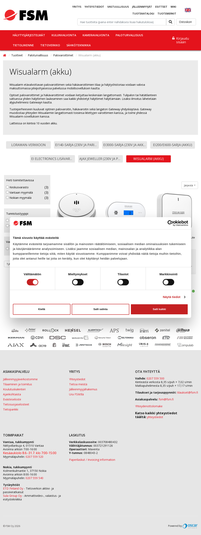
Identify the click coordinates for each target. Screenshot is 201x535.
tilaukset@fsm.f (187, 392)
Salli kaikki (159, 309)
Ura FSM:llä (76, 394)
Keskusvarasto (17, 187)
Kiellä (41, 309)
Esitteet (161, 6)
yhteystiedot (155, 417)
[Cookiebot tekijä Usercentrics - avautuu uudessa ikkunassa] (170, 223)
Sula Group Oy (12, 496)
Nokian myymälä (18, 198)
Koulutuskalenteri (14, 389)
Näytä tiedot (171, 297)
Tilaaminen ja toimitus (17, 384)
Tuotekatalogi (143, 13)
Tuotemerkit (166, 13)
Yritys (76, 6)
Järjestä (189, 185)
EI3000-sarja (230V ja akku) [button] (125, 145)
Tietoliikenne (23, 45)
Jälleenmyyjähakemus (83, 389)
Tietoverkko (50, 45)
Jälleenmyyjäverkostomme (20, 379)
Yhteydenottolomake (149, 406)
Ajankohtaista (12, 394)
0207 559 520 (34, 457)
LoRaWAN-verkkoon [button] (28, 145)
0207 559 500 (155, 378)
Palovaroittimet (63, 55)
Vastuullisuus (118, 6)
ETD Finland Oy (13, 488)
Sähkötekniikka (78, 45)
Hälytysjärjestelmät (29, 35)
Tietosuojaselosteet (16, 404)
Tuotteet (17, 55)
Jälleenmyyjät (142, 6)
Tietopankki (10, 409)
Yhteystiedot (94, 6)
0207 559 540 (34, 478)
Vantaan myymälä (19, 192)
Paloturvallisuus (129, 35)
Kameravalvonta (96, 35)
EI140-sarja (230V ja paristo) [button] (77, 145)
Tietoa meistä (78, 384)
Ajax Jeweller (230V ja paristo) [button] (101, 159)
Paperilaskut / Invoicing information (92, 460)
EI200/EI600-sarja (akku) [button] (172, 145)
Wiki (173, 6)
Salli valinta (100, 309)
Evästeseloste (12, 399)
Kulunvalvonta (64, 35)
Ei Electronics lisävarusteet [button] (53, 159)
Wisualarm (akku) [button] (148, 159)
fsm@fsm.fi (166, 399)
